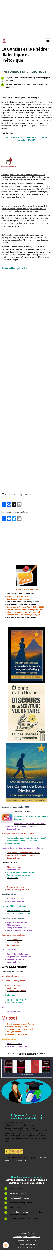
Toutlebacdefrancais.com (20, 1198)
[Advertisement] (26, 299)
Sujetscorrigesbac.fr (18, 1193)
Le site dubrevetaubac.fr (20, 1212)
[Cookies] (6, 1245)
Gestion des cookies (26, 1247)
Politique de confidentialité (27, 1244)
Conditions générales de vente (26, 1240)
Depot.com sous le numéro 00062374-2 (25, 1158)
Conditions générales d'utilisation (26, 1236)
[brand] (4, 40)
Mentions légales (26, 1233)
